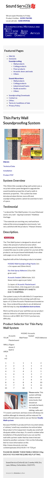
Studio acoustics (19, 88)
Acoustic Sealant (14, 277)
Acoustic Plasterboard (26, 284)
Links (8, 35)
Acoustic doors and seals (23, 71)
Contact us (13, 98)
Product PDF (8, 175)
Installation (7, 171)
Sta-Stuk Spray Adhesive (17, 270)
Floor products (19, 69)
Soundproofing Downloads (19, 95)
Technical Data (9, 166)
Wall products (18, 64)
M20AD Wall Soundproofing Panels (22, 264)
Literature (12, 33)
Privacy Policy (14, 105)
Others (16, 74)
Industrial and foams (21, 86)
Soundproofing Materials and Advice (22, 27)
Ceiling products (19, 66)
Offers (11, 100)
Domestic (20, 35)
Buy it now (12, 30)
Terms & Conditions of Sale (19, 103)
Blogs (24, 30)
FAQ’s (24, 33)
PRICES (12, 56)
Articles (35, 33)
